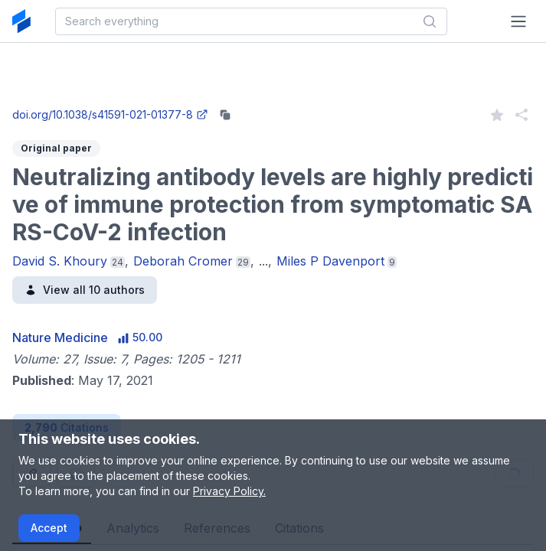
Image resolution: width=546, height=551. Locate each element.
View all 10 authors (85, 289)
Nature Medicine (60, 337)
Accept (49, 527)
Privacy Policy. (229, 490)
